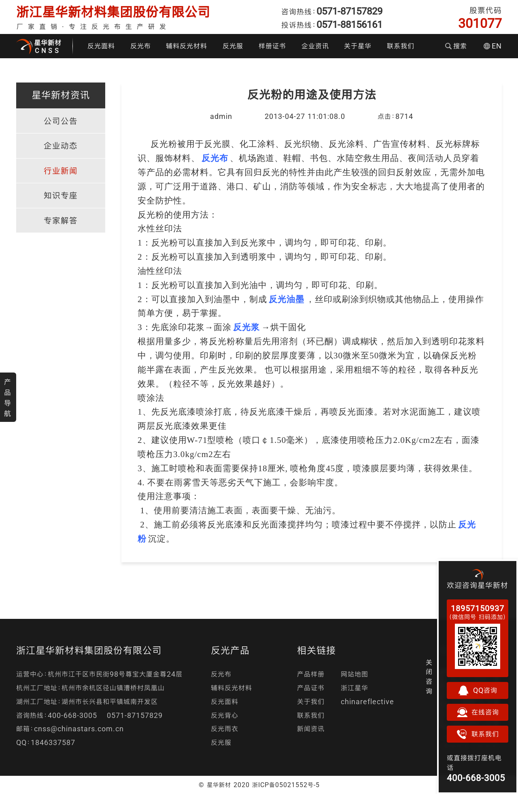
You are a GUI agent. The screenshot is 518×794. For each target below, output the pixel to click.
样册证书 (272, 45)
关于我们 (311, 701)
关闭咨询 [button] (429, 676)
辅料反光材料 (186, 45)
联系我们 (400, 45)
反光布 (140, 45)
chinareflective (367, 701)
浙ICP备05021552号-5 (286, 784)
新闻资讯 (311, 728)
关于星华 (358, 45)
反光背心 (224, 715)
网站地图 (354, 674)
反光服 (233, 45)
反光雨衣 (224, 728)
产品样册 (311, 674)
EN (493, 45)
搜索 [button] (456, 45)
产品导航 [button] (7, 397)
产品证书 (311, 687)
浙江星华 (354, 687)
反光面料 (101, 45)
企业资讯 (315, 45)
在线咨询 (477, 712)
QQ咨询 (477, 690)
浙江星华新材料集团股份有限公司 (113, 12)
